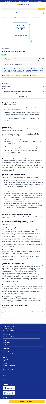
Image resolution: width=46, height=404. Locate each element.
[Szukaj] (36, 9)
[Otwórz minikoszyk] (30, 13)
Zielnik (4, 380)
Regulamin (5, 360)
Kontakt (5, 363)
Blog (4, 372)
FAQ (4, 374)
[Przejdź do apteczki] (16, 13)
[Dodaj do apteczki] (2, 20)
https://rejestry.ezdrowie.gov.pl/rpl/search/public (11, 312)
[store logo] (23, 4)
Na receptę (13, 17)
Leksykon (5, 378)
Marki (4, 376)
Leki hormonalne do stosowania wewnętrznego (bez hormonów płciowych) (24, 17)
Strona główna (4, 17)
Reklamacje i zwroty (8, 353)
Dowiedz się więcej (41, 60)
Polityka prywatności (8, 351)
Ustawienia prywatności (9, 365)
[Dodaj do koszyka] (27, 401)
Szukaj (41, 9)
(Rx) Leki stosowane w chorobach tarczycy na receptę (37, 17)
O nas (4, 362)
